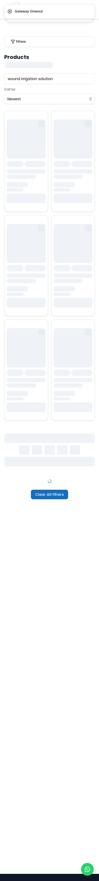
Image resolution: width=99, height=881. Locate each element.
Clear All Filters (49, 494)
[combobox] (49, 99)
